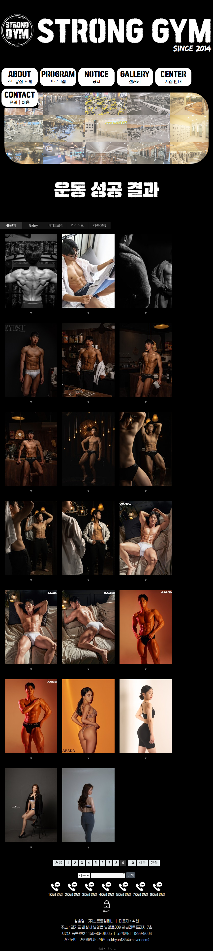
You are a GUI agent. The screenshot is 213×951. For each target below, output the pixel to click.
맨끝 (154, 863)
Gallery (33, 225)
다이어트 (77, 225)
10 (132, 863)
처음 (58, 863)
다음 (142, 863)
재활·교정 (99, 225)
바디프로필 (55, 225)
